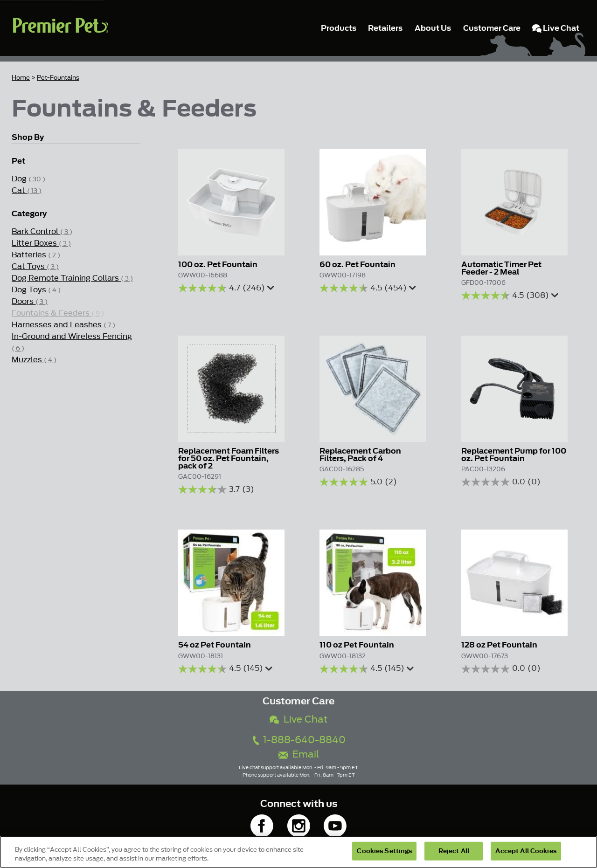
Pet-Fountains (58, 77)
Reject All (453, 851)
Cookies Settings (384, 851)
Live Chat (298, 719)
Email (298, 754)
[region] (298, 852)
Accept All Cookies (525, 851)
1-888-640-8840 (298, 740)
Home (21, 77)
